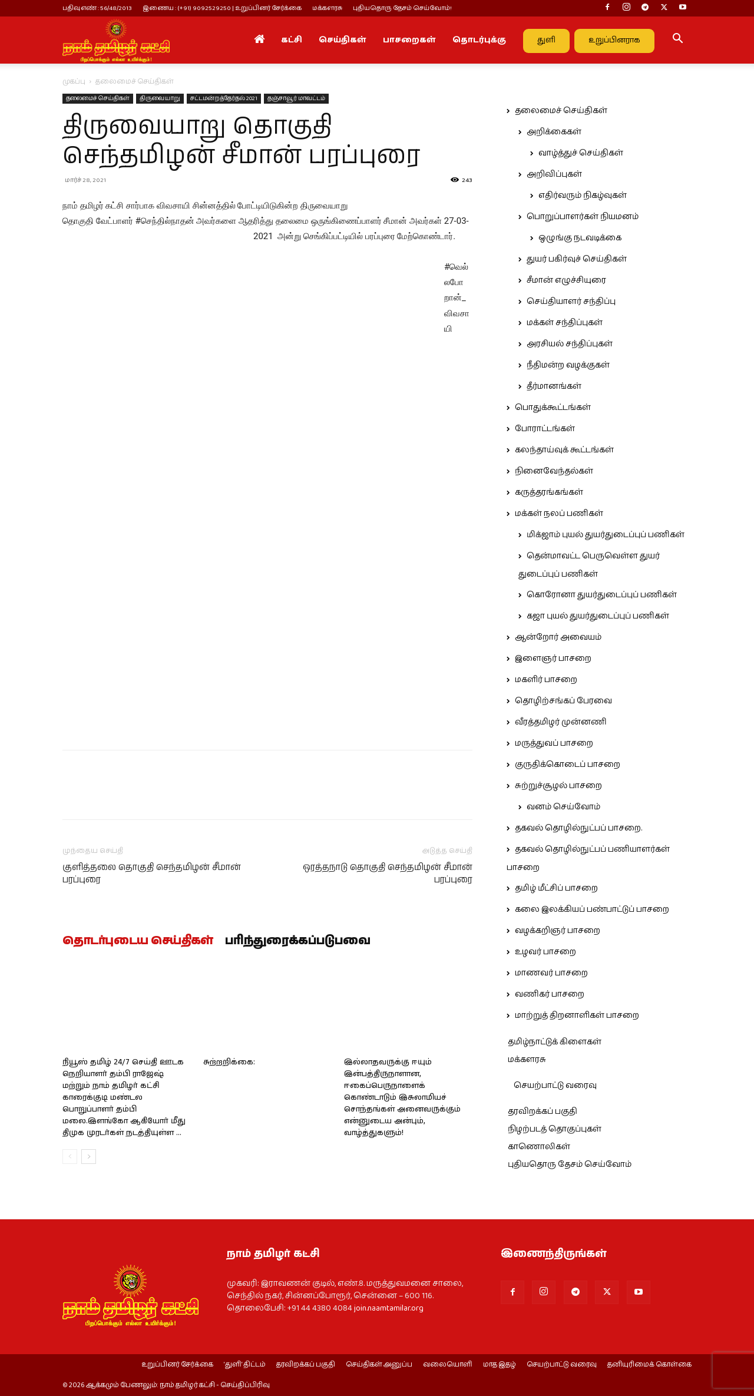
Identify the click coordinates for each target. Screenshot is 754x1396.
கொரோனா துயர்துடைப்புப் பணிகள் (602, 594)
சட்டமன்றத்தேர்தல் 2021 (223, 98)
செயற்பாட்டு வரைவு (555, 1085)
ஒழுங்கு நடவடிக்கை (579, 237)
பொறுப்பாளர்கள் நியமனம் (583, 216)
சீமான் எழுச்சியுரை (566, 280)
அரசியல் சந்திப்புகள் (570, 344)
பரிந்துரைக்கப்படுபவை (298, 941)
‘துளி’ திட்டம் (245, 1364)
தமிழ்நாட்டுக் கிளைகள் (554, 1042)
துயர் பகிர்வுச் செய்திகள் (577, 259)
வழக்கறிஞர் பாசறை (557, 930)
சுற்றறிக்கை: (229, 1062)
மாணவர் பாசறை (551, 973)
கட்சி (291, 40)
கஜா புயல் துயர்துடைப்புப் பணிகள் (598, 616)
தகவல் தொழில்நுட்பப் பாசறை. (578, 828)
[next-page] (88, 1156)
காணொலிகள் (539, 1146)
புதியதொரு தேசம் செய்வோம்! (402, 8)
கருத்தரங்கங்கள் (549, 492)
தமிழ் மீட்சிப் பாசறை (556, 888)
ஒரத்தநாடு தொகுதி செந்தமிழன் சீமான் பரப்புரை (387, 873)
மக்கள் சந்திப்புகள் (565, 322)
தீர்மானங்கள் (554, 386)
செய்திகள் (342, 40)
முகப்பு (73, 81)
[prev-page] (69, 1156)
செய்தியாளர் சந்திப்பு (571, 301)
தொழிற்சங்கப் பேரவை (563, 700)
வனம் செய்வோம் (563, 806)
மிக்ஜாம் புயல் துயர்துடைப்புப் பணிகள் (605, 534)
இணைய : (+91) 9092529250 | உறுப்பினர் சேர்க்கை (222, 8)
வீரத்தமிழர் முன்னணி (561, 722)
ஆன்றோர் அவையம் (558, 637)
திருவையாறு (160, 98)
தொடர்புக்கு (479, 40)
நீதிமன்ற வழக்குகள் (568, 365)
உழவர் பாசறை (545, 951)
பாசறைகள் (409, 40)
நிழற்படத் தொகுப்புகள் (554, 1129)
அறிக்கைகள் (554, 131)
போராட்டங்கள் (545, 428)
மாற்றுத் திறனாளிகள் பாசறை (577, 1015)
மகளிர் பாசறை (546, 679)
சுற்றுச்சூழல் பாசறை (558, 785)
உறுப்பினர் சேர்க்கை (177, 1364)
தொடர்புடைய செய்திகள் (137, 941)
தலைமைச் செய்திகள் (98, 98)
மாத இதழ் (499, 1364)
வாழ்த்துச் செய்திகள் (580, 153)
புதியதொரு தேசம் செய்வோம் (569, 1164)
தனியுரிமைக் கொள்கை (649, 1364)
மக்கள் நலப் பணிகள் (559, 513)
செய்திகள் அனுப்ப (379, 1364)
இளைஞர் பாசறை (553, 658)
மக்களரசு (327, 8)
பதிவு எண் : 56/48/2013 (97, 8)
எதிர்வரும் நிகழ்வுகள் (582, 195)
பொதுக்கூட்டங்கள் (553, 407)
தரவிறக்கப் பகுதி (542, 1111)
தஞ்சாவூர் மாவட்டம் (296, 98)
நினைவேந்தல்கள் (554, 471)
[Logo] (116, 40)
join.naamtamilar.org (389, 1308)
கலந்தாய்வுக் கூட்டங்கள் (564, 450)
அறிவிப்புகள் (554, 174)
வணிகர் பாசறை (549, 994)
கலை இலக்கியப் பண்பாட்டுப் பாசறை (592, 909)
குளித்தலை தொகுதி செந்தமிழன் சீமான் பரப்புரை (151, 873)
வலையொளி (447, 1364)
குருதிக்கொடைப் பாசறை (567, 764)
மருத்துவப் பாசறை (554, 743)
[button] (677, 40)
